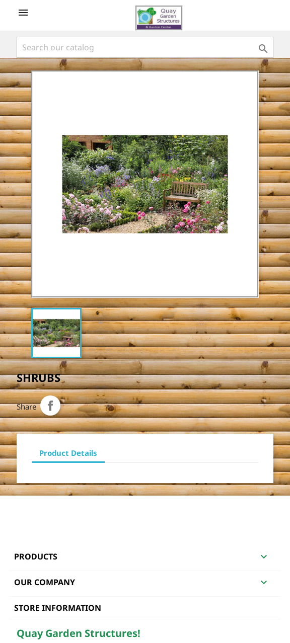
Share (50, 405)
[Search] (145, 47)
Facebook (26, 509)
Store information (57, 607)
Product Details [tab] (68, 453)
